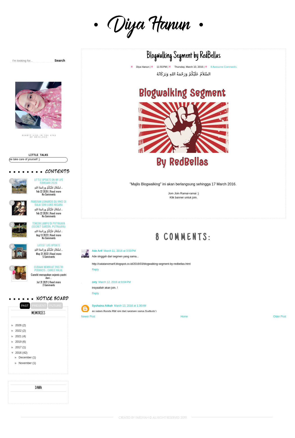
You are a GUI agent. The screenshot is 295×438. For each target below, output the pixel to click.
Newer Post (88, 316)
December (25, 357)
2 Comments (49, 285)
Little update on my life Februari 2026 (48, 181)
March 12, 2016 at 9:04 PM (114, 282)
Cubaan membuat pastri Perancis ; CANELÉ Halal (48, 268)
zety (94, 282)
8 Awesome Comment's (223, 66)
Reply (95, 269)
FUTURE (55, 305)
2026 (18, 325)
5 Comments (49, 256)
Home (184, 316)
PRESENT (39, 305)
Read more (55, 191)
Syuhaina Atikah (102, 305)
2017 (18, 347)
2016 (18, 352)
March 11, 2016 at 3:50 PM (120, 250)
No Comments (49, 194)
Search (59, 60)
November (25, 363)
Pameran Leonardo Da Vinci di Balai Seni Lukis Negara (48, 203)
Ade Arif (97, 250)
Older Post (279, 316)
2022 (18, 330)
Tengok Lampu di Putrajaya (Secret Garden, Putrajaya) (48, 224)
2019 (18, 341)
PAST (25, 305)
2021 (18, 336)
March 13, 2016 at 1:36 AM (130, 305)
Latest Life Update (48, 245)
